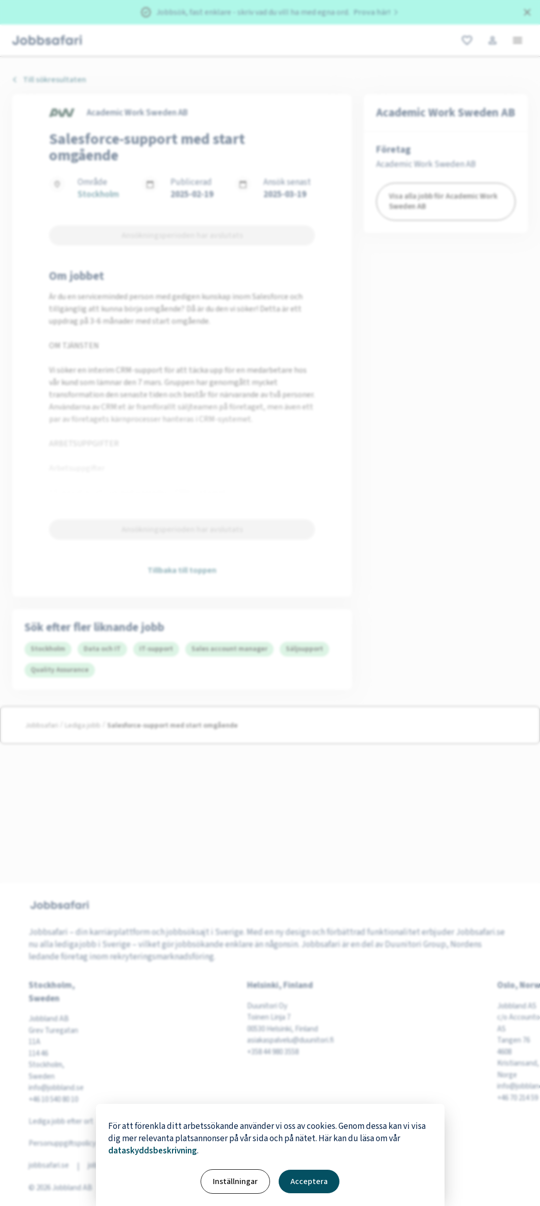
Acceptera (309, 1181)
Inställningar (235, 1181)
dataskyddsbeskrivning (152, 1151)
